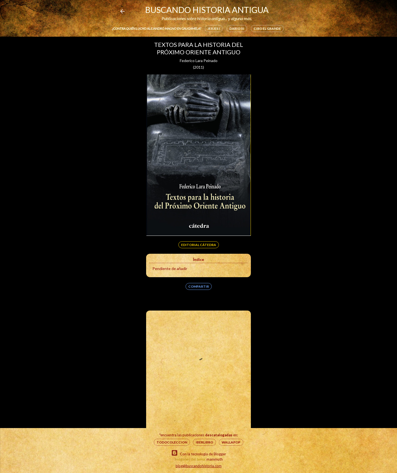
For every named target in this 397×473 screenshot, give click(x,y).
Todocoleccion (172, 442)
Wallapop (231, 442)
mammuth (214, 459)
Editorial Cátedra (198, 245)
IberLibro (204, 442)
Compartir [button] (198, 286)
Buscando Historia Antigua (207, 10)
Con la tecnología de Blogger (198, 453)
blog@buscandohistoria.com (199, 466)
